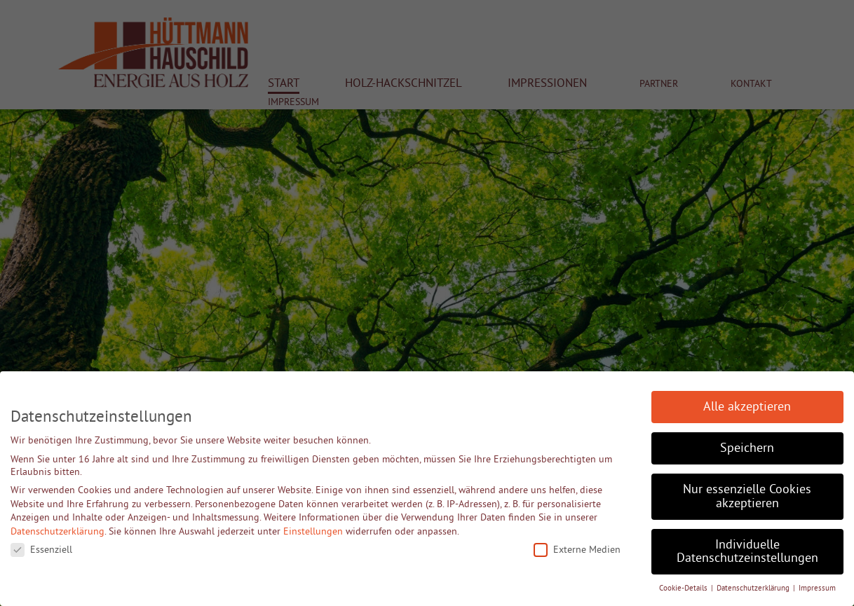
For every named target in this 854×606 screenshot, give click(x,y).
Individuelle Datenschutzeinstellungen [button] (747, 551)
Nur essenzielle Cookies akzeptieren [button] (747, 496)
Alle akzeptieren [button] (747, 406)
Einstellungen (313, 531)
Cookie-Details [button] (684, 588)
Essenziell (41, 549)
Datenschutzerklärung (57, 531)
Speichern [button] (747, 447)
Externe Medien (577, 549)
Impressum (817, 588)
